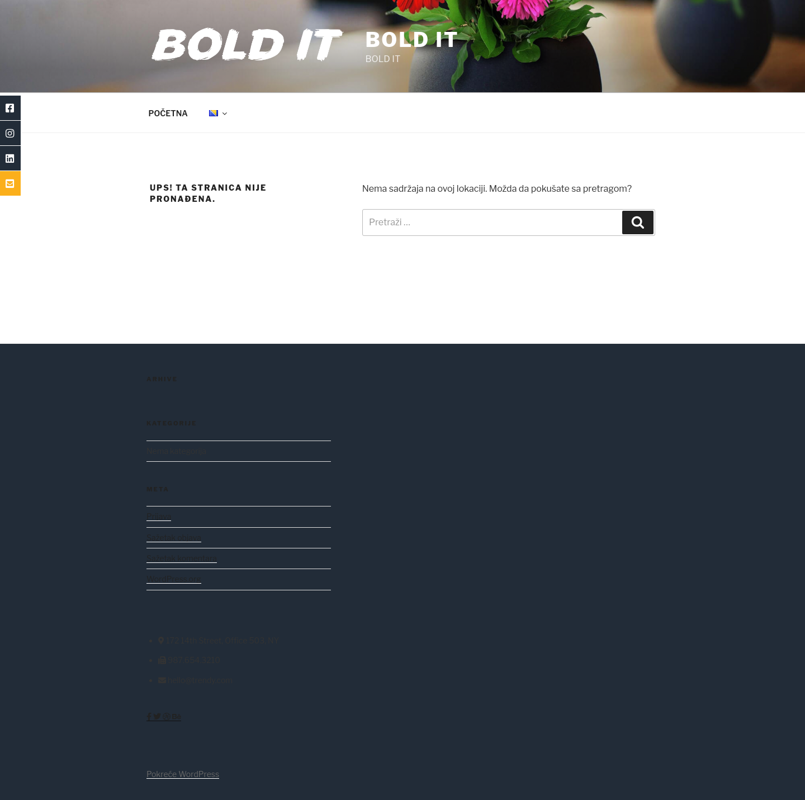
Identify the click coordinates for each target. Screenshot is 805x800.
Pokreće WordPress (182, 774)
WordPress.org (173, 579)
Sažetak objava (173, 537)
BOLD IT (412, 39)
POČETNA (168, 113)
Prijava (158, 516)
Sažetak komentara (181, 558)
